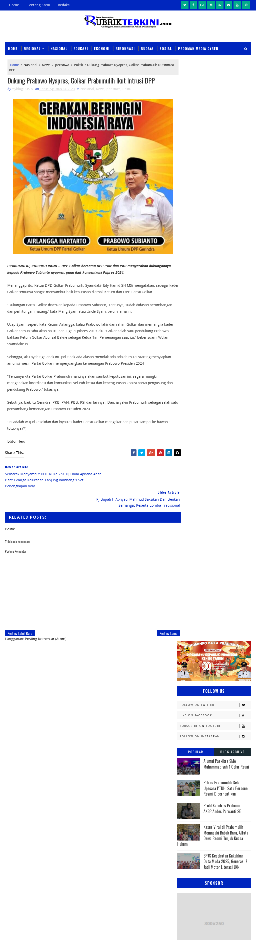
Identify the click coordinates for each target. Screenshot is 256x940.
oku (183, 594)
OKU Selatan (190, 533)
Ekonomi (102, 48)
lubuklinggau (191, 585)
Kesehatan (188, 498)
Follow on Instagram (215, 154)
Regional (32, 48)
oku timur (208, 594)
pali (233, 594)
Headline (187, 445)
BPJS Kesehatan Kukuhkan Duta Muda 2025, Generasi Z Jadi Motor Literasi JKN (226, 279)
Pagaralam (210, 542)
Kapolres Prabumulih (219, 454)
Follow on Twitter (215, 123)
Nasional (59, 48)
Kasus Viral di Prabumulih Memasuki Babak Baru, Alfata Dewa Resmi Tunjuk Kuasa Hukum (212, 253)
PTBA (183, 542)
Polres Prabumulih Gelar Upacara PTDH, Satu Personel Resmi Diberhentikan (226, 206)
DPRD (184, 419)
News (46, 64)
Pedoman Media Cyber (198, 48)
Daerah (208, 419)
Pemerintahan (191, 559)
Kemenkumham (191, 480)
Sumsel (212, 577)
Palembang (189, 550)
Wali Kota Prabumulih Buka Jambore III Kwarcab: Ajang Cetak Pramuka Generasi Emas (141, 841)
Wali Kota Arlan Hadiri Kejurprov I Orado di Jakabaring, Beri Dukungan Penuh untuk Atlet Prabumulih (141, 893)
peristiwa (62, 64)
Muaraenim (189, 507)
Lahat (219, 498)
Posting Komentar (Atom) (45, 620)
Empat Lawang (222, 437)
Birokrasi (125, 48)
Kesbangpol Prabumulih (199, 489)
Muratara (222, 507)
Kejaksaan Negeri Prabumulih (203, 463)
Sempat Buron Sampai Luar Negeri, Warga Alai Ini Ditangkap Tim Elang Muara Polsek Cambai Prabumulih (137, 818)
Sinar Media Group (32, 931)
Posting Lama (159, 614)
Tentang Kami (38, 4)
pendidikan (188, 603)
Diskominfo (189, 428)
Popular (195, 169)
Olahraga (221, 533)
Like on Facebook (215, 133)
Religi (221, 568)
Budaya (147, 48)
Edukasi (81, 48)
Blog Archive (232, 169)
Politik (78, 64)
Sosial (166, 48)
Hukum (216, 445)
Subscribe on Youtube (215, 144)
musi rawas (227, 585)
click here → (103, 734)
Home (14, 4)
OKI (209, 524)
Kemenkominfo (191, 472)
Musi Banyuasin (192, 515)
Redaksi (64, 4)
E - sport (220, 428)
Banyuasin (188, 410)
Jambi (184, 454)
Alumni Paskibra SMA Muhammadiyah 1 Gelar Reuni (226, 182)
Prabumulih (189, 568)
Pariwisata (222, 550)
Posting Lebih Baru (20, 614)
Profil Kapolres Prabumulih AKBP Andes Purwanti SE (224, 226)
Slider (93, 782)
